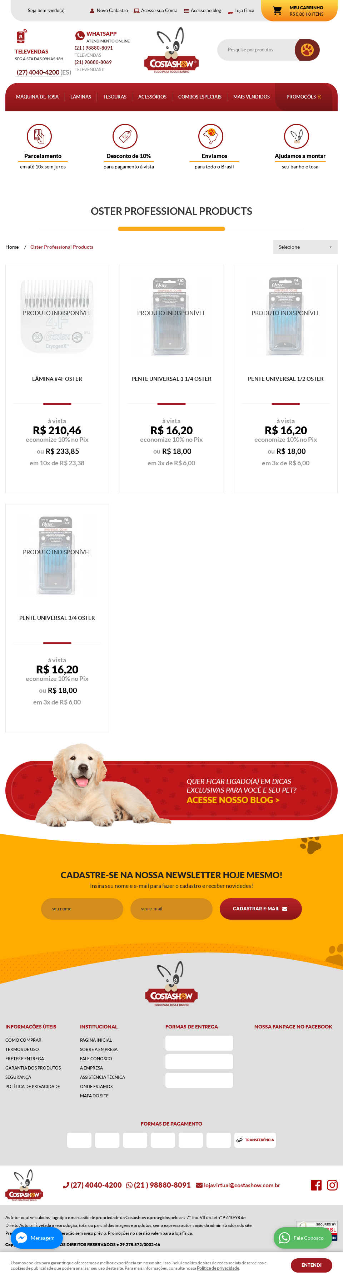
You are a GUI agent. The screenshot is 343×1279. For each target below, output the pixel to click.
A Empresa (91, 1068)
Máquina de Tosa (37, 97)
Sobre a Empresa (99, 1049)
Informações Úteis (30, 1027)
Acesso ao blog (206, 10)
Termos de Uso (22, 1049)
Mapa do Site (94, 1095)
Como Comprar (23, 1040)
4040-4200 (44, 72)
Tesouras (114, 97)
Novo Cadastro (112, 10)
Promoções (301, 97)
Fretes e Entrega (24, 1058)
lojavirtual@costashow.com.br (242, 1185)
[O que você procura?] (307, 50)
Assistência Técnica (102, 1077)
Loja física (244, 10)
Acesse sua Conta (159, 10)
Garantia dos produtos (33, 1068)
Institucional (99, 1027)
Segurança (18, 1077)
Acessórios (152, 97)
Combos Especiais (200, 97)
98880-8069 (93, 62)
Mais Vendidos (251, 97)
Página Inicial (96, 1040)
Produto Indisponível (57, 316)
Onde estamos (96, 1086)
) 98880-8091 (94, 48)
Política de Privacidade (32, 1086)
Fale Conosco (96, 1058)
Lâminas (80, 97)
